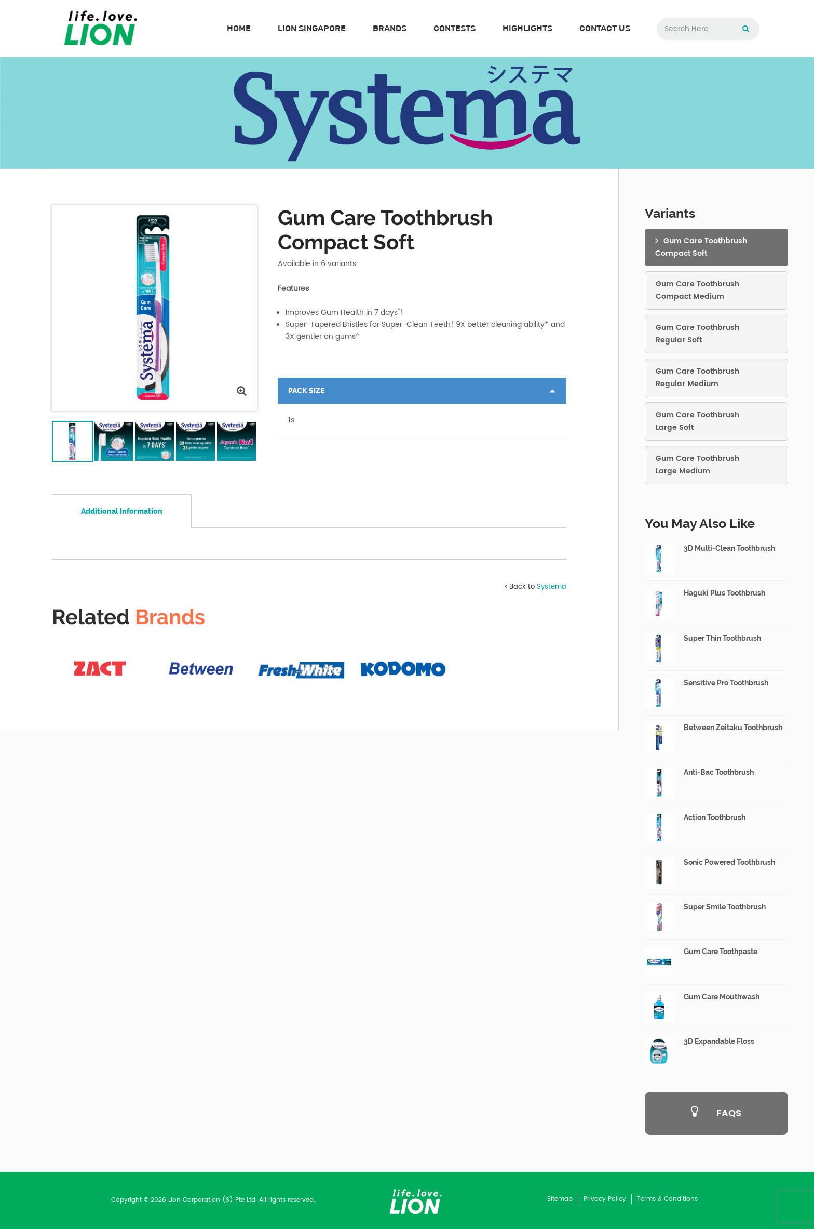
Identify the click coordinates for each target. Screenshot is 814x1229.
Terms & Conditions (667, 1199)
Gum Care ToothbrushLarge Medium (697, 465)
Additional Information (121, 511)
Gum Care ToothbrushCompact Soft (701, 247)
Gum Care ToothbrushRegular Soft (697, 334)
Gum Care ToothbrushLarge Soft (697, 421)
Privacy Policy (605, 1199)
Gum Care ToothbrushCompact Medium (697, 290)
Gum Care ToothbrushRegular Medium (697, 377)
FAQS (716, 1113)
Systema (551, 839)
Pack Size (306, 391)
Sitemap (560, 1199)
